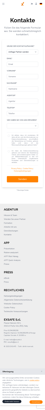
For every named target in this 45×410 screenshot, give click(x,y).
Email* (9, 58)
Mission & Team (10, 215)
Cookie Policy (28, 168)
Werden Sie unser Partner (15, 219)
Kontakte (8, 234)
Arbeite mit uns (10, 227)
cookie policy (34, 380)
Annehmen (36, 402)
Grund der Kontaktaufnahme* (20, 46)
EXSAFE (13, 346)
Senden (22, 179)
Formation (8, 223)
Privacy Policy (16, 168)
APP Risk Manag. (11, 256)
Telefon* (11, 108)
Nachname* (12, 83)
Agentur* (11, 95)
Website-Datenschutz (13, 303)
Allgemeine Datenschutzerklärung (18, 300)
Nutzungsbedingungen (22, 171)
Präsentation (9, 248)
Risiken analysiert (11, 252)
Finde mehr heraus (12, 401)
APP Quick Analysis (12, 260)
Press (6, 282)
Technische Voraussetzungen (16, 311)
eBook (6, 278)
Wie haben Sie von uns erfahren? (22, 120)
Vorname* (11, 71)
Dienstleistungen (11, 230)
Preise (6, 264)
